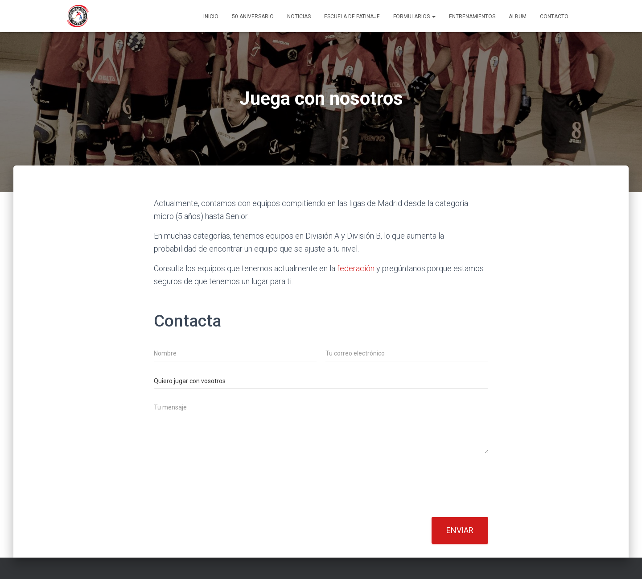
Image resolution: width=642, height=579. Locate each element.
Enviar (459, 530)
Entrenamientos (472, 16)
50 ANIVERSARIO (253, 16)
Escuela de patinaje (352, 16)
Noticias (299, 16)
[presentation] (221, 502)
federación (355, 268)
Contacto (554, 16)
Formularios (414, 16)
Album (518, 16)
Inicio (210, 16)
